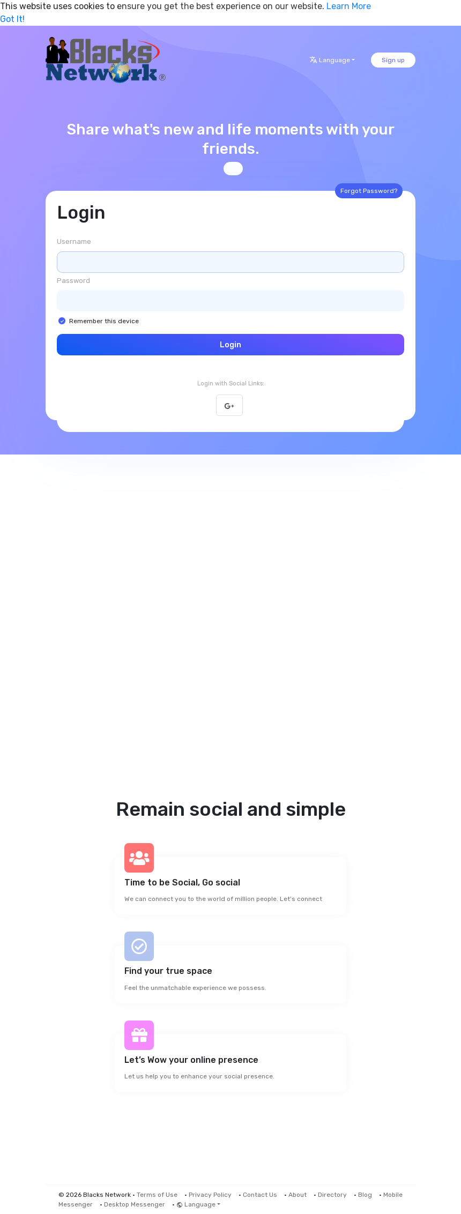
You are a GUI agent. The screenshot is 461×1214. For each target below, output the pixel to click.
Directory (332, 1194)
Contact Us (260, 1194)
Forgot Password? (368, 191)
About (297, 1194)
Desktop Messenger (134, 1204)
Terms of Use (157, 1194)
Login (230, 344)
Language (329, 60)
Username (74, 241)
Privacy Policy (210, 1194)
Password (73, 281)
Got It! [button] (12, 19)
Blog (365, 1194)
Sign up (393, 60)
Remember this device (104, 321)
